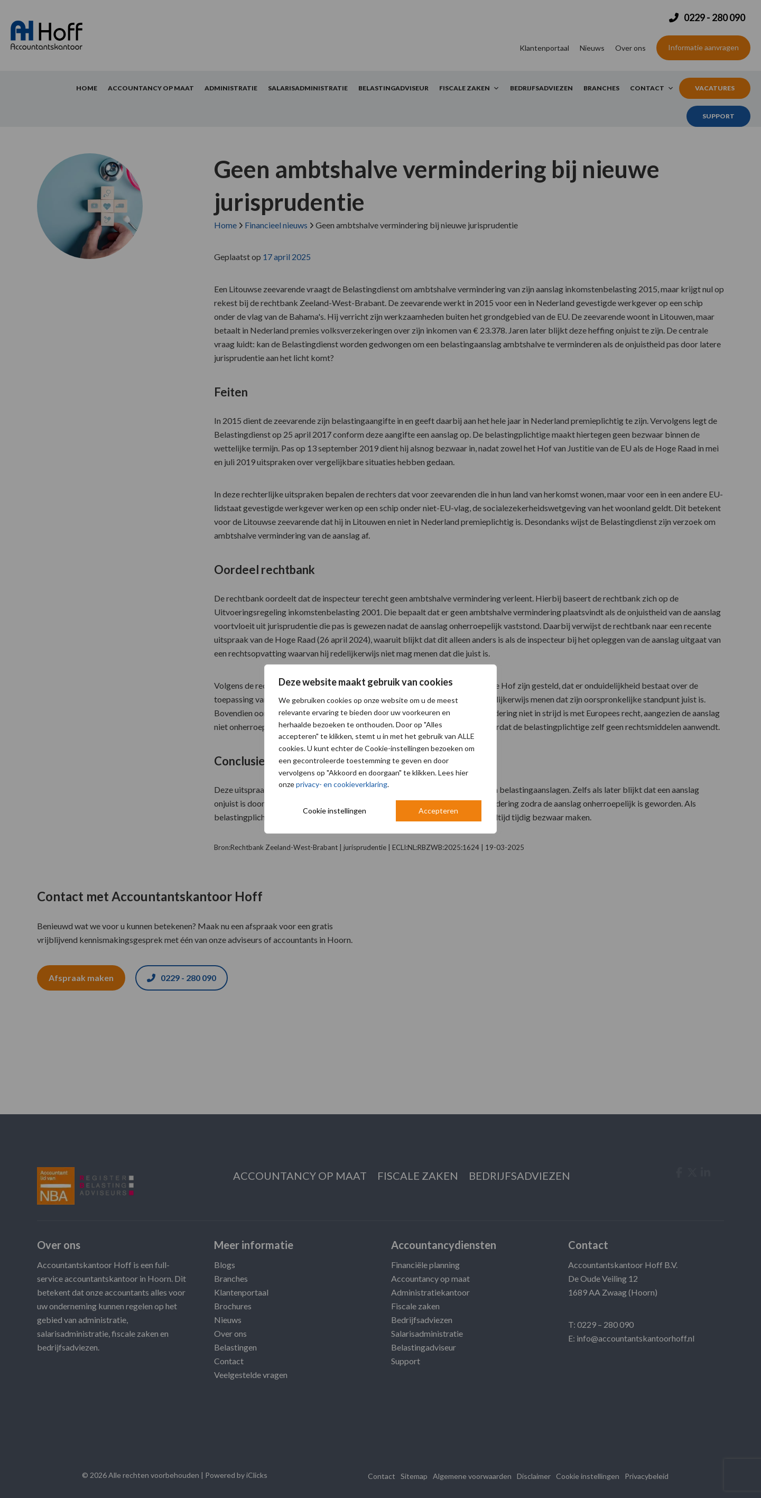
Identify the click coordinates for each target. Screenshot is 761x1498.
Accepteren (438, 810)
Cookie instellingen (334, 810)
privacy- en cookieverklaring (341, 784)
